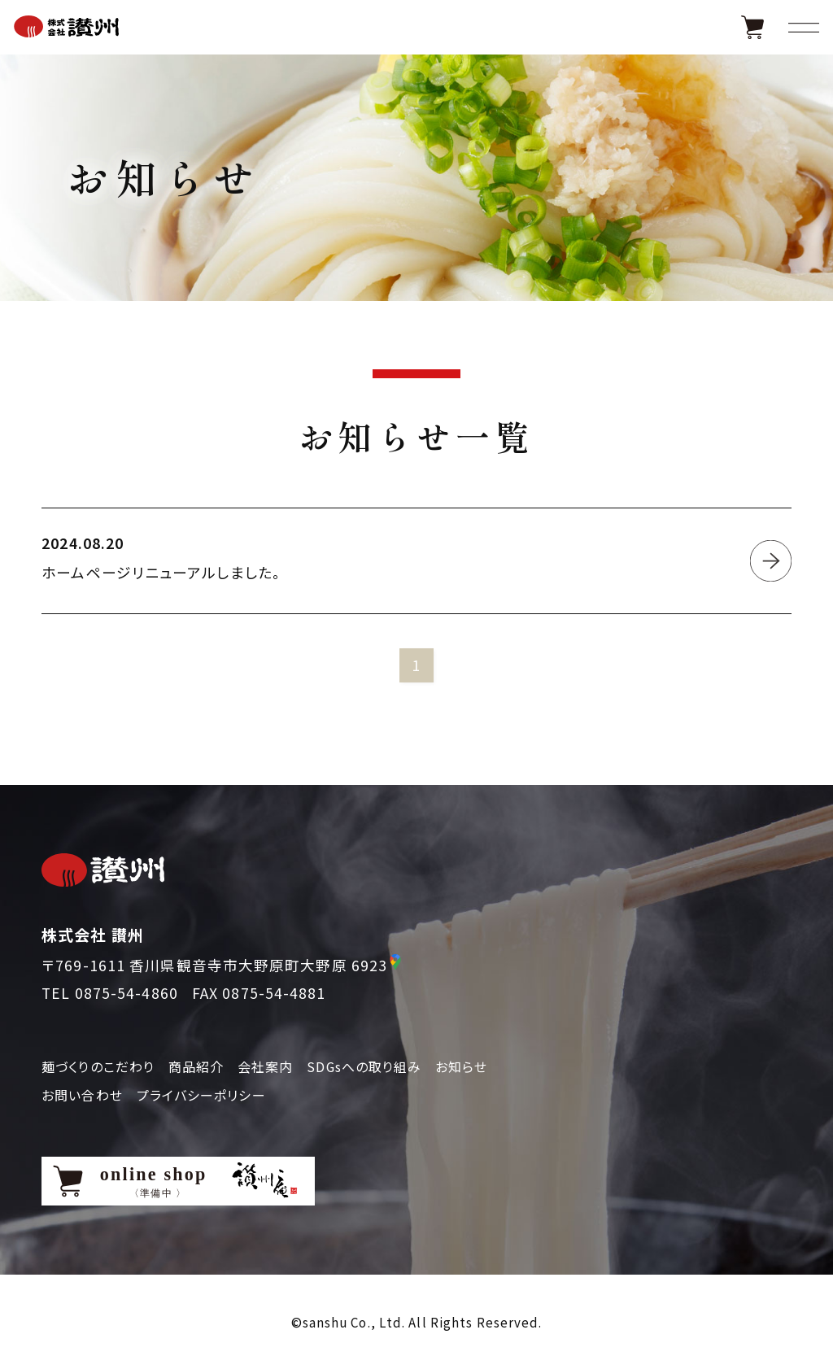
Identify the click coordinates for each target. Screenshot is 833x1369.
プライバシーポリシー (201, 1095)
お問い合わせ (82, 1095)
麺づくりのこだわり (98, 1066)
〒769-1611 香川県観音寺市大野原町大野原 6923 (214, 965)
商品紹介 (196, 1066)
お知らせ (461, 1066)
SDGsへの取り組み (364, 1066)
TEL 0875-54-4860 (109, 993)
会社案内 (265, 1066)
